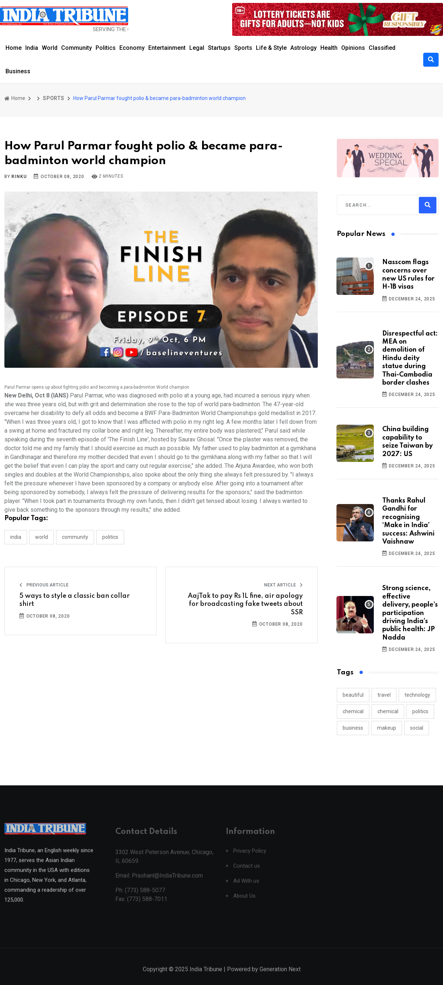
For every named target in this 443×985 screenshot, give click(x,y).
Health (329, 47)
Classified (382, 47)
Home (13, 47)
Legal (196, 47)
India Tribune (206, 976)
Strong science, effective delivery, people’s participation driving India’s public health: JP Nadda (410, 613)
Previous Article (43, 585)
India (31, 47)
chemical (353, 711)
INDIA (15, 537)
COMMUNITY (75, 537)
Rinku (18, 176)
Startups (219, 47)
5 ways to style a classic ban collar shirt (74, 600)
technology (417, 695)
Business (17, 71)
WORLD (41, 537)
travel (384, 695)
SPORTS (53, 98)
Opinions (353, 47)
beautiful (353, 695)
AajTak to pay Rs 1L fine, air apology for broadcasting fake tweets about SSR (245, 604)
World (49, 47)
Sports (243, 47)
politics (420, 711)
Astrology (303, 47)
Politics (106, 47)
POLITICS (110, 537)
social (416, 728)
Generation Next (280, 976)
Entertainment (167, 47)
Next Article (283, 585)
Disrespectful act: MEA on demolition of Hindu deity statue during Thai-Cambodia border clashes (410, 358)
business (353, 728)
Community (76, 47)
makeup (386, 728)
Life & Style (271, 47)
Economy (132, 47)
